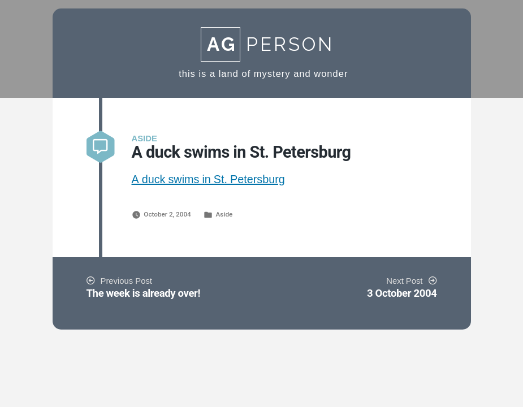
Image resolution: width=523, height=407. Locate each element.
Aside (224, 214)
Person (267, 44)
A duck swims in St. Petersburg (208, 180)
